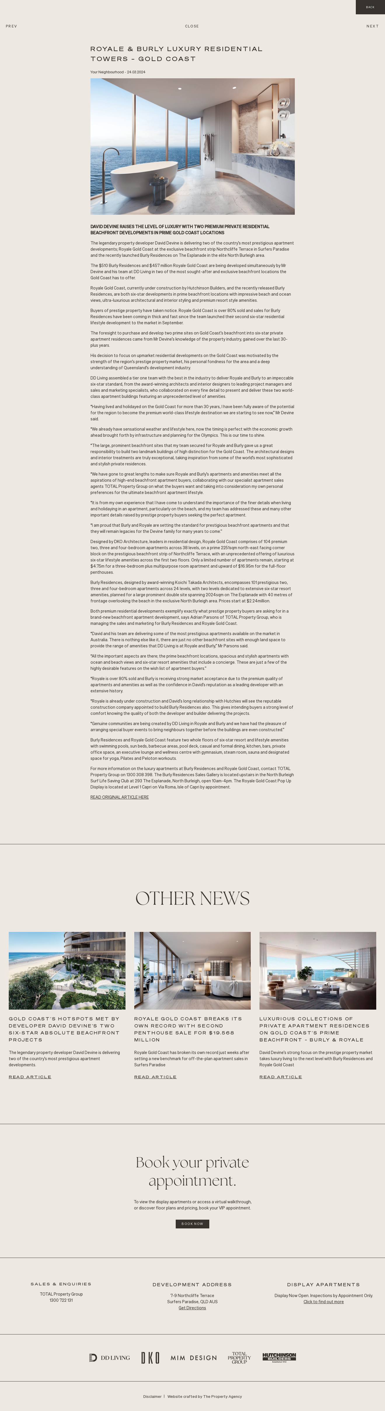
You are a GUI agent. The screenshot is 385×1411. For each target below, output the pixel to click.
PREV (12, 26)
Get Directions (192, 1307)
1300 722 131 (61, 1300)
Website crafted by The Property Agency (205, 1396)
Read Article (30, 1076)
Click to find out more (324, 1301)
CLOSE (192, 26)
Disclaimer (152, 1396)
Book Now (192, 1224)
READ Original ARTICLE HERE (119, 797)
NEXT (373, 26)
